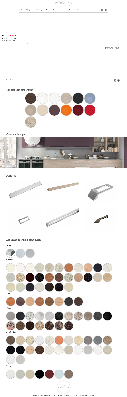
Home (8, 80)
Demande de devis (51, 10)
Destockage (39, 10)
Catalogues (29, 10)
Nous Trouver (80, 10)
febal (12, 80)
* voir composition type (8, 40)
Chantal (18, 80)
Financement (62, 10)
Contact (71, 10)
